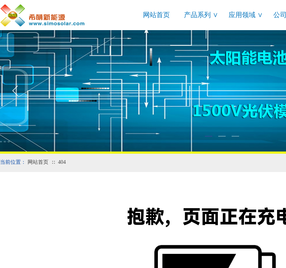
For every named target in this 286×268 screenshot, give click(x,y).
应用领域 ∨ (246, 15)
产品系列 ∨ (201, 15)
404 (62, 162)
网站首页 (156, 15)
